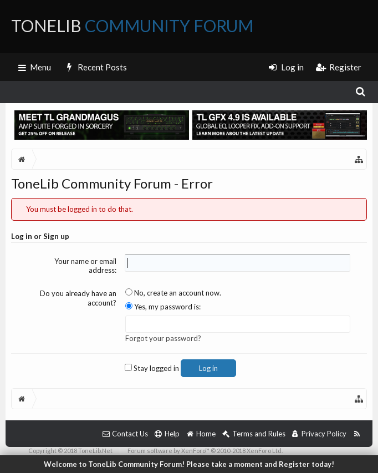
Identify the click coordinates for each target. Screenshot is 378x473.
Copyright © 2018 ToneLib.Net (70, 450)
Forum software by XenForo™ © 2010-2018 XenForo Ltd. (205, 450)
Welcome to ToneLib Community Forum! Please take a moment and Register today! (189, 464)
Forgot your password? (163, 338)
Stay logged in (152, 368)
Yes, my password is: (163, 306)
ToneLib (132, 25)
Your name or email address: (85, 266)
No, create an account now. (173, 292)
